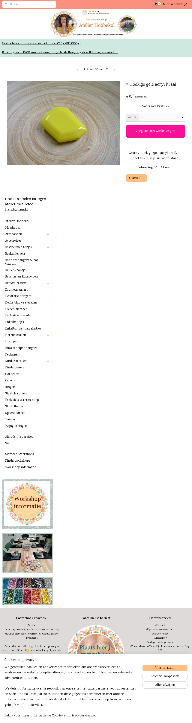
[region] (71, 694)
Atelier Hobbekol (17, 109)
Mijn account (175, 4)
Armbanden (27, 122)
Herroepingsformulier (160, 563)
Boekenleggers (15, 141)
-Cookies (160, 571)
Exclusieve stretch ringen (23, 287)
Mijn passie (32, 629)
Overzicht (156, 216)
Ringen (10, 274)
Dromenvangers (16, 177)
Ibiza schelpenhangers (21, 236)
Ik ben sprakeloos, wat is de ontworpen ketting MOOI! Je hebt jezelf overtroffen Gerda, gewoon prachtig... (32, 521)
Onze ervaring (32, 633)
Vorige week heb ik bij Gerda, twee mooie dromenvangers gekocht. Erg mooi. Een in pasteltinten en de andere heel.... (32, 580)
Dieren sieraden (16, 196)
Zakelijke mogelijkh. (32, 646)
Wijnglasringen (16, 313)
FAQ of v (149, 580)
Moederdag (13, 115)
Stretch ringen (16, 281)
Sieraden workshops (19, 342)
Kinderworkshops (17, 348)
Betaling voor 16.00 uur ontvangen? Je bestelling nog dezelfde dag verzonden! (60, 74)
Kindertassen (14, 255)
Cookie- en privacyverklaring (73, 715)
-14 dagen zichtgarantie (160, 530)
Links (32, 650)
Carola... (32, 513)
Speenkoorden (15, 300)
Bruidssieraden (27, 171)
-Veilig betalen (160, 555)
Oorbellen (12, 261)
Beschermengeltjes (27, 135)
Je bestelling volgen (160, 542)
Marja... (32, 571)
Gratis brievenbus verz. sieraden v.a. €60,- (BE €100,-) (41, 65)
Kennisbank (160, 576)
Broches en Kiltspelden (21, 164)
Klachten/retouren (160, 559)
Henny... (32, 551)
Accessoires (13, 128)
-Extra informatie (160, 567)
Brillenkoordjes (16, 157)
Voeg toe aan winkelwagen (165, 162)
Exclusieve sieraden (18, 203)
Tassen (10, 307)
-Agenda (32, 625)
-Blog (32, 642)
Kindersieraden (27, 248)
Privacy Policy (160, 521)
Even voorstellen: (96, 625)
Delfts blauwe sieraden (27, 190)
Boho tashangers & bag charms (21, 150)
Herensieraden (27, 222)
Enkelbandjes (14, 210)
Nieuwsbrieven (32, 637)
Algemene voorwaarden (160, 517)
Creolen (10, 268)
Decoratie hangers (18, 183)
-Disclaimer (160, 525)
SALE (8, 331)
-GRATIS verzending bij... (160, 546)
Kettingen (27, 242)
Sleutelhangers (16, 294)
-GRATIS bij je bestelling (160, 551)
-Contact (160, 513)
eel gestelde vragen (165, 580)
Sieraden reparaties (19, 324)
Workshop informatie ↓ (22, 355)
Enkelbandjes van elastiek (23, 216)
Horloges (11, 229)
